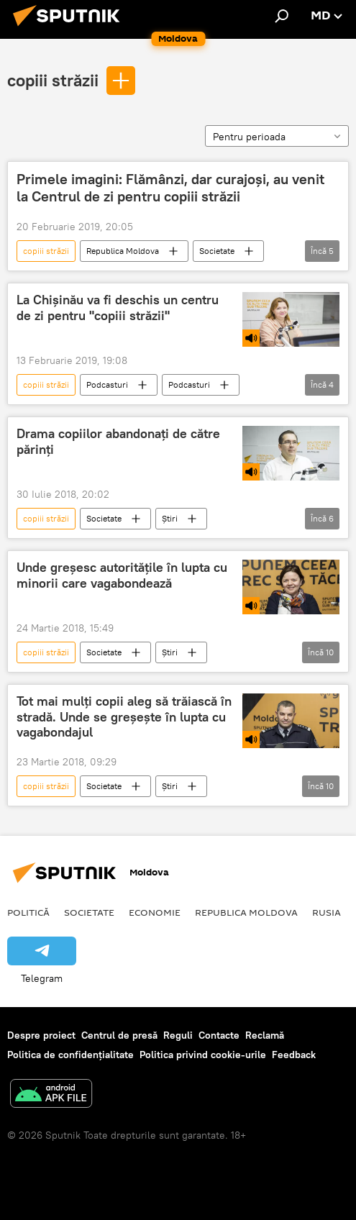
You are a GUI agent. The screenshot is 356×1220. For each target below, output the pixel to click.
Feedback (294, 1054)
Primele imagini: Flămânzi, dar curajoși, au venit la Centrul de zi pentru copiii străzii (170, 187)
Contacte (218, 1035)
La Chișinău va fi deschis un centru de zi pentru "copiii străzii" (118, 308)
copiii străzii (53, 80)
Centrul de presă (119, 1035)
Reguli (178, 1035)
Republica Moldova (122, 250)
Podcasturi (107, 384)
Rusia (326, 912)
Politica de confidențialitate (70, 1054)
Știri (170, 518)
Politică (28, 912)
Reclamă (264, 1035)
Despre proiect (41, 1035)
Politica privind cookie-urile (203, 1054)
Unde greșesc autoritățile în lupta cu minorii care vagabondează (122, 575)
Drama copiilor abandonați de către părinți (118, 442)
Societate (216, 250)
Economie (155, 912)
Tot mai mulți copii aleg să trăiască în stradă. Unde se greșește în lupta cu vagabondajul (124, 716)
